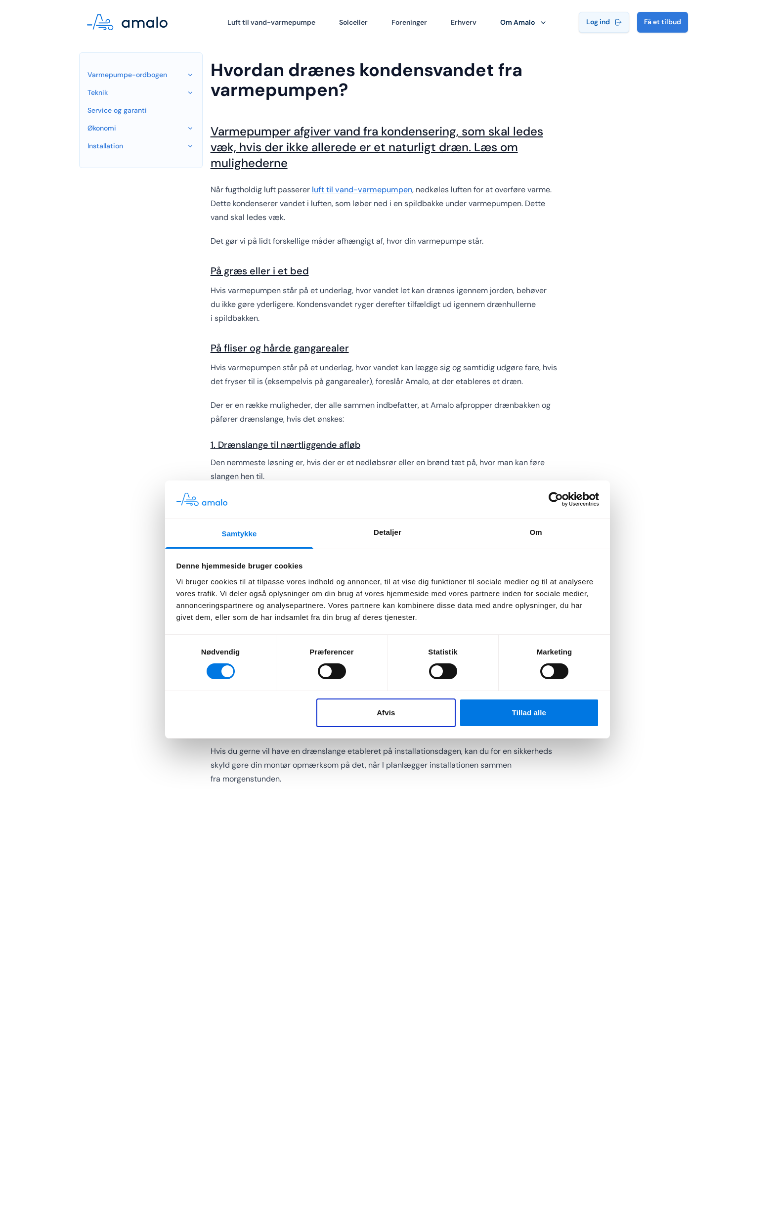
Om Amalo (524, 22)
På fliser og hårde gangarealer (278, 348)
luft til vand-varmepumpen (362, 189)
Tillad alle (529, 712)
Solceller (353, 22)
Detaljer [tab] (387, 532)
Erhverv (463, 22)
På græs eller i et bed (258, 270)
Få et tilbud (662, 21)
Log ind (604, 21)
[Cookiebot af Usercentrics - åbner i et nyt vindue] (556, 499)
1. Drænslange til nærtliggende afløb (285, 445)
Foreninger (409, 22)
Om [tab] (535, 532)
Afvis (386, 712)
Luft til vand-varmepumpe (271, 22)
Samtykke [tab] (239, 533)
